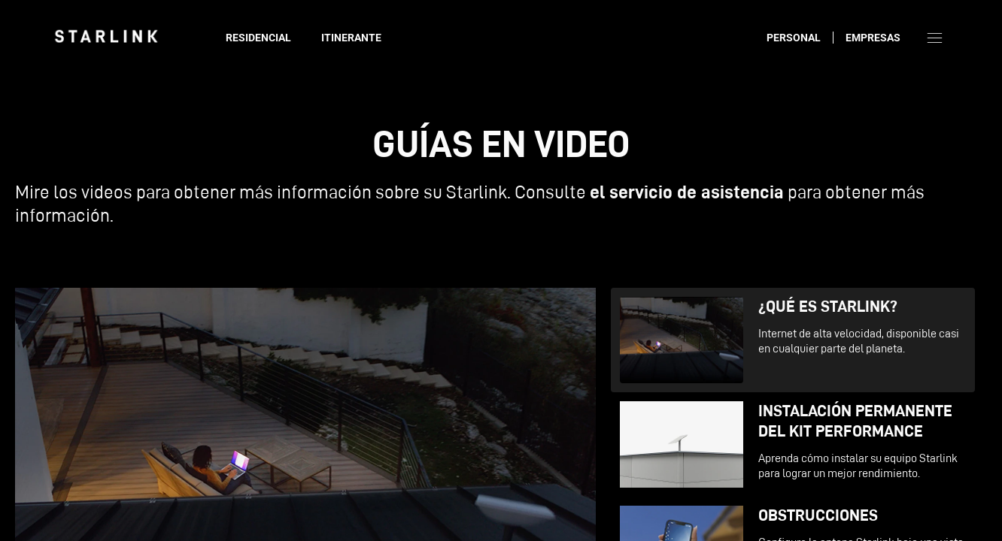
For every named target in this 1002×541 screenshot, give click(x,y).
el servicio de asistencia (687, 192)
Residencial (258, 38)
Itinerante (351, 38)
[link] (106, 36)
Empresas (873, 38)
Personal (794, 38)
